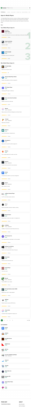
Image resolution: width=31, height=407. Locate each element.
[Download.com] (3, 8)
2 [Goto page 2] (4, 320)
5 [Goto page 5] (12, 320)
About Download (21, 404)
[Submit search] (8, 8)
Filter (2, 25)
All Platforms (3, 12)
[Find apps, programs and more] (17, 8)
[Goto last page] (28, 320)
